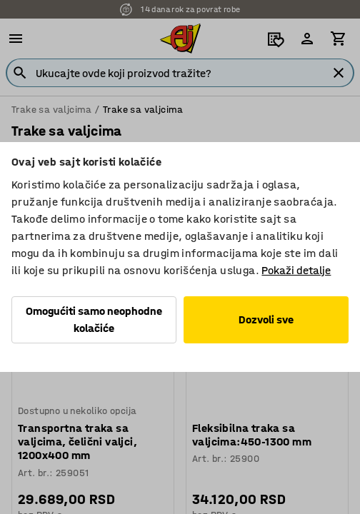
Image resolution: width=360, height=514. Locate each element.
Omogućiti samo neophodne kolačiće (94, 319)
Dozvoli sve (266, 319)
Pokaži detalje (296, 270)
